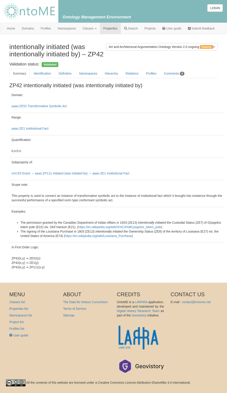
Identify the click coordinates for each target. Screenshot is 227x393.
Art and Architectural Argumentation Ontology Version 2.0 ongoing (162, 47)
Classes (89, 28)
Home (11, 28)
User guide (171, 28)
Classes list (17, 302)
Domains (28, 28)
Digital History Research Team (138, 311)
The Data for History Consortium (85, 302)
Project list (16, 322)
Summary (19, 73)
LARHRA (141, 302)
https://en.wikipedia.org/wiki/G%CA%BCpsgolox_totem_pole (119, 227)
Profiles (46, 28)
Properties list (18, 308)
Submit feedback (201, 28)
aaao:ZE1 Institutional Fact (30, 128)
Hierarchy (111, 73)
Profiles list (16, 328)
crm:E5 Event (21, 173)
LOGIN (215, 8)
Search (131, 28)
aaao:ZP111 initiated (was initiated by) (61, 173)
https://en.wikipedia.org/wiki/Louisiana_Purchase (98, 236)
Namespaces (67, 28)
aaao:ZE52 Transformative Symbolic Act (39, 106)
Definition (65, 73)
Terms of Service (74, 308)
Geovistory (139, 315)
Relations (132, 73)
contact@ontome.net (196, 302)
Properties (110, 28)
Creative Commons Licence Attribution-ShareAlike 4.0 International (144, 382)
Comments (174, 74)
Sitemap (68, 315)
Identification (42, 73)
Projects (150, 28)
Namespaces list (20, 315)
